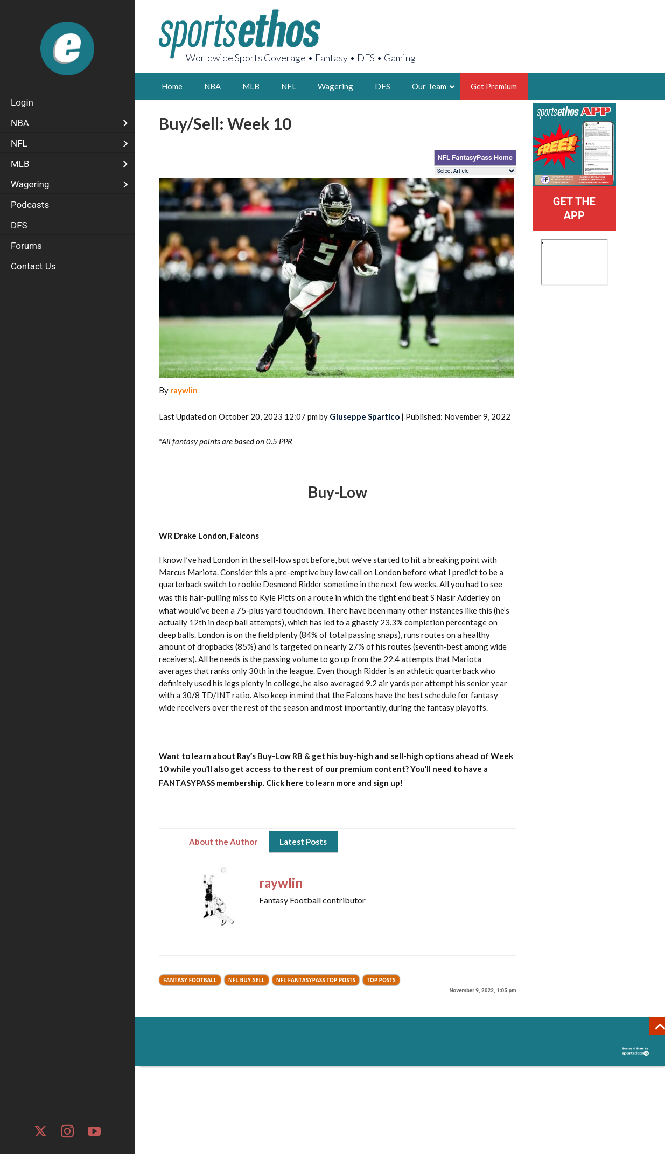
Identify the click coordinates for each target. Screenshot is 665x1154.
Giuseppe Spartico (365, 416)
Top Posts (381, 980)
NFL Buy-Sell (246, 980)
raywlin (184, 390)
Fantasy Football (190, 980)
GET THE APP (574, 208)
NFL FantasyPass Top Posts (315, 980)
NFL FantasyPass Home (475, 158)
